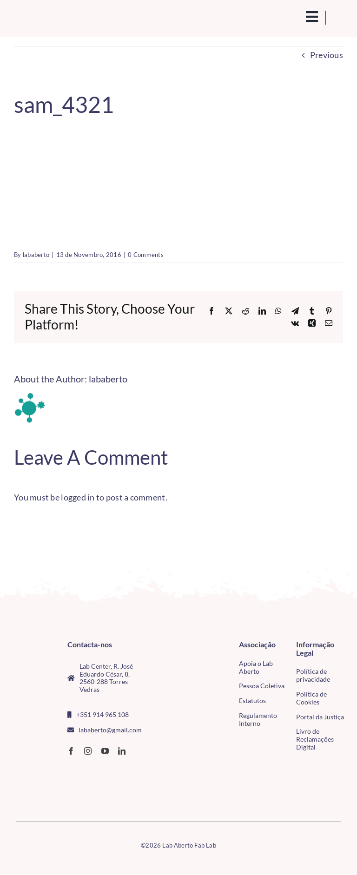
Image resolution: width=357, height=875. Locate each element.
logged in (77, 497)
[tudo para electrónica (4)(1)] (28, 788)
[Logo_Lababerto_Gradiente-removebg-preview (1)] (50, 18)
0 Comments (146, 254)
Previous (326, 55)
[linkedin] (122, 751)
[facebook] (71, 751)
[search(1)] (292, 16)
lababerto (36, 254)
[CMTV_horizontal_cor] (28, 769)
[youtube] (105, 751)
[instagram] (88, 751)
